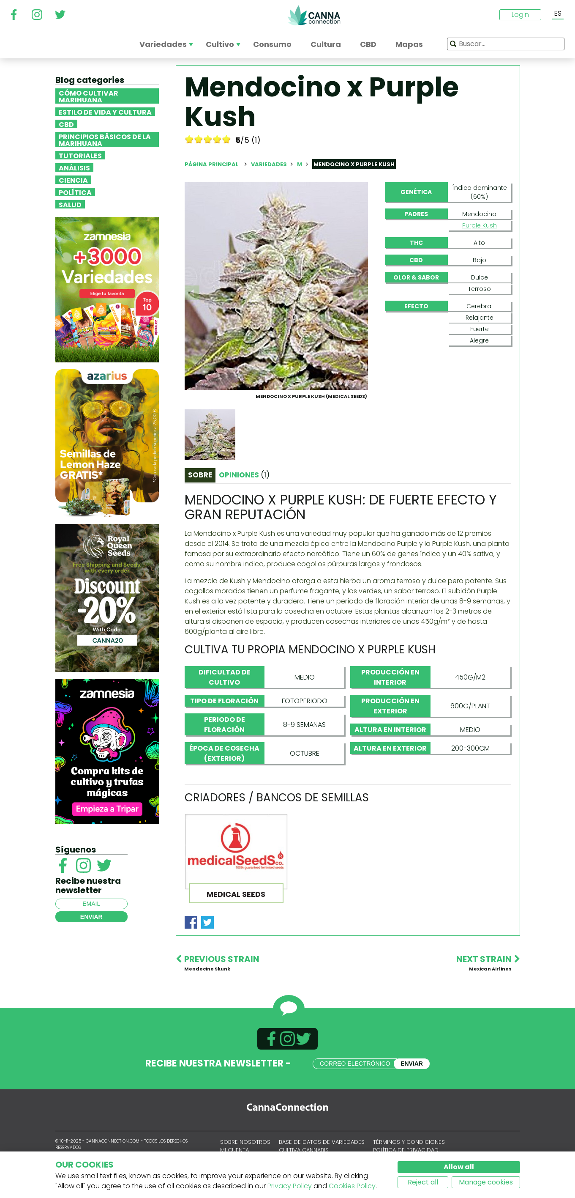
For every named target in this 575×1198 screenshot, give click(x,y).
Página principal (212, 164)
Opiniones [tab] (244, 475)
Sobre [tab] (200, 475)
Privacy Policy (289, 1186)
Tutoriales (80, 155)
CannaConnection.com (313, 15)
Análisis (74, 167)
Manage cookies (486, 1182)
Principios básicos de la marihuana (105, 139)
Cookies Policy (352, 1186)
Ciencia (73, 179)
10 (226, 139)
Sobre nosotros (245, 1142)
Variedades (269, 164)
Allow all (459, 1167)
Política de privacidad (406, 1150)
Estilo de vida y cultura (105, 111)
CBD (66, 124)
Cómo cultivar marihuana (88, 96)
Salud (70, 204)
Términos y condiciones (409, 1142)
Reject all (423, 1182)
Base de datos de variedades (322, 1142)
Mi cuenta (234, 1150)
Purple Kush (479, 225)
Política (75, 192)
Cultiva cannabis (304, 1150)
